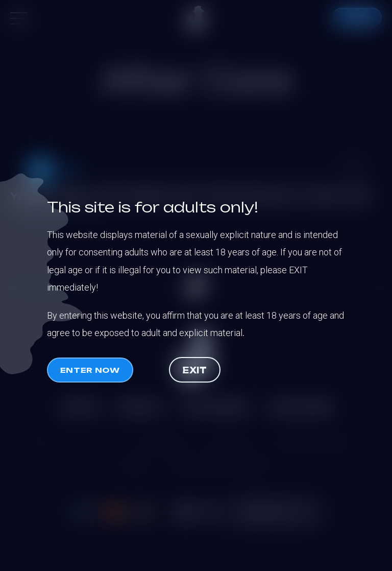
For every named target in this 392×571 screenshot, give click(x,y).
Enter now (90, 370)
